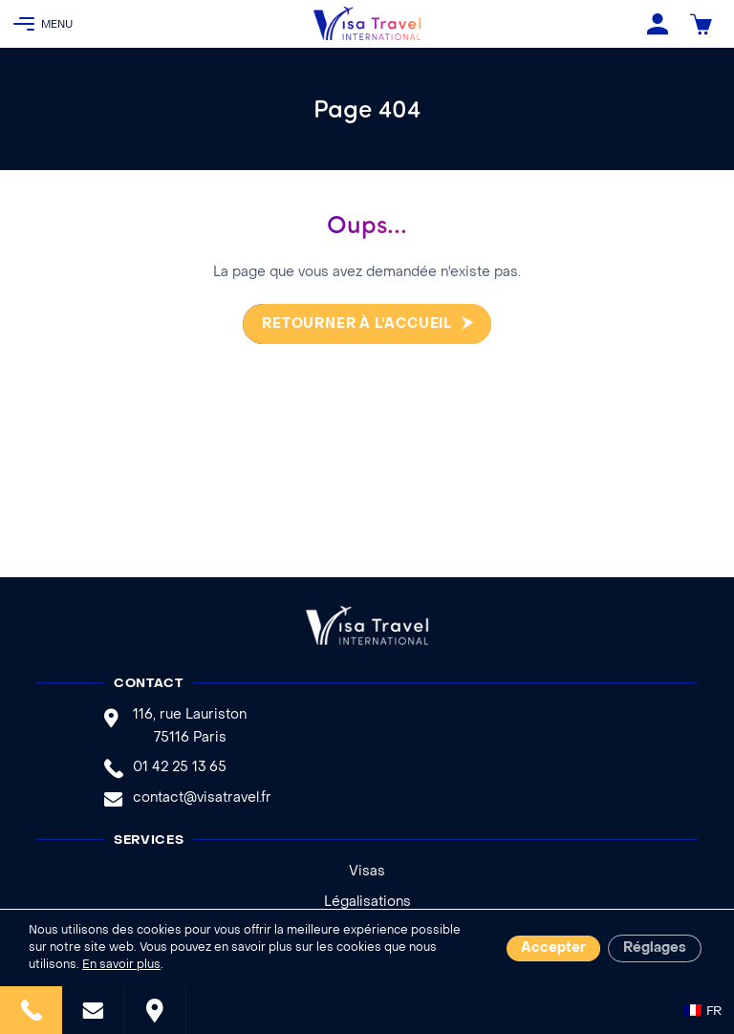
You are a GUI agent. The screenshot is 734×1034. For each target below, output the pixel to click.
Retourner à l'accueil (355, 324)
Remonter (698, 949)
